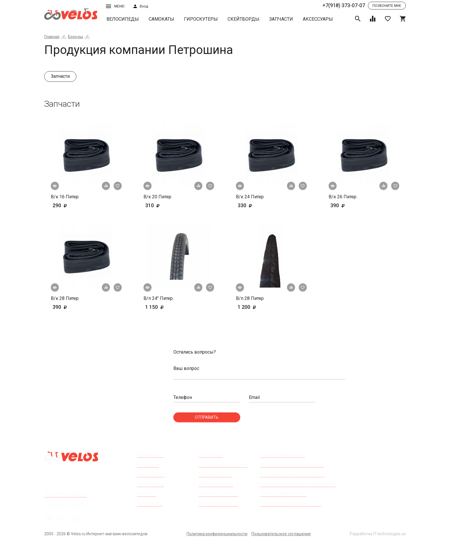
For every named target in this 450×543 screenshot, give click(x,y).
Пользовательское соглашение (281, 534)
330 (254, 205)
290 (69, 205)
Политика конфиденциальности (217, 534)
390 (346, 205)
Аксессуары (318, 19)
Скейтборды (243, 19)
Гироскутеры (201, 19)
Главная (51, 36)
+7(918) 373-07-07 (344, 5)
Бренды (75, 36)
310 (161, 205)
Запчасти (281, 19)
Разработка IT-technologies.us (378, 534)
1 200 (256, 307)
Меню (115, 6)
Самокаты (161, 19)
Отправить (206, 417)
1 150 (163, 307)
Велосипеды (122, 19)
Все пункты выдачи (65, 494)
